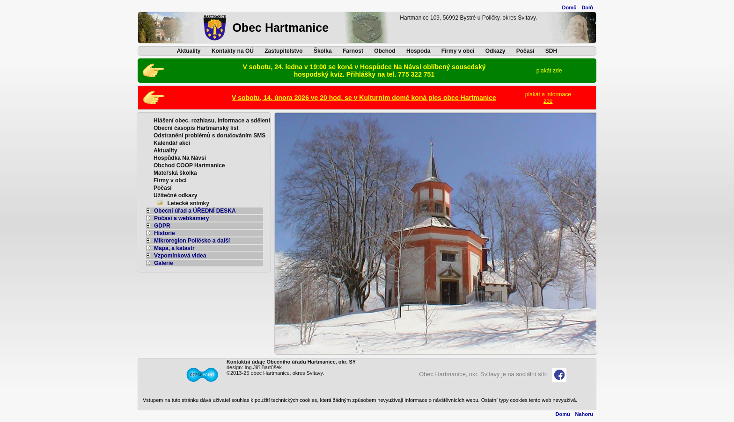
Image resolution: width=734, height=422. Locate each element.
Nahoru (584, 414)
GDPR (158, 225)
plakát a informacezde (548, 97)
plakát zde (549, 70)
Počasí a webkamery (177, 218)
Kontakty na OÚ (233, 51)
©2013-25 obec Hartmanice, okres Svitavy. (275, 373)
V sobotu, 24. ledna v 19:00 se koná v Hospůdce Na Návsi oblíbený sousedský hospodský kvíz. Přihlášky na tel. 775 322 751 (364, 70)
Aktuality (189, 51)
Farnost (353, 51)
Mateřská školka (175, 173)
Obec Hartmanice (280, 27)
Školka (323, 51)
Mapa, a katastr (170, 248)
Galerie (159, 263)
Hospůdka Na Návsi (180, 158)
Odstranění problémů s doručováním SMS (209, 135)
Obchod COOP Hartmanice (189, 165)
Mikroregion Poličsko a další (188, 240)
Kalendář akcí (172, 143)
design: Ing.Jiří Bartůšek (254, 367)
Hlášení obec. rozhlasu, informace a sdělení (212, 120)
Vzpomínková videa (176, 255)
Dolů (587, 7)
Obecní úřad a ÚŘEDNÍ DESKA (191, 210)
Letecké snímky (188, 203)
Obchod (384, 51)
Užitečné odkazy (175, 195)
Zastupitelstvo (283, 51)
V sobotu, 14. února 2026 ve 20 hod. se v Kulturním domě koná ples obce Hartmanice (364, 97)
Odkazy (495, 51)
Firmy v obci (458, 51)
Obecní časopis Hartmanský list (196, 128)
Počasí (525, 51)
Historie (160, 233)
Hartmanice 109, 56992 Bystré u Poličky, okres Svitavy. (468, 17)
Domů (569, 7)
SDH (551, 51)
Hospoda (418, 51)
